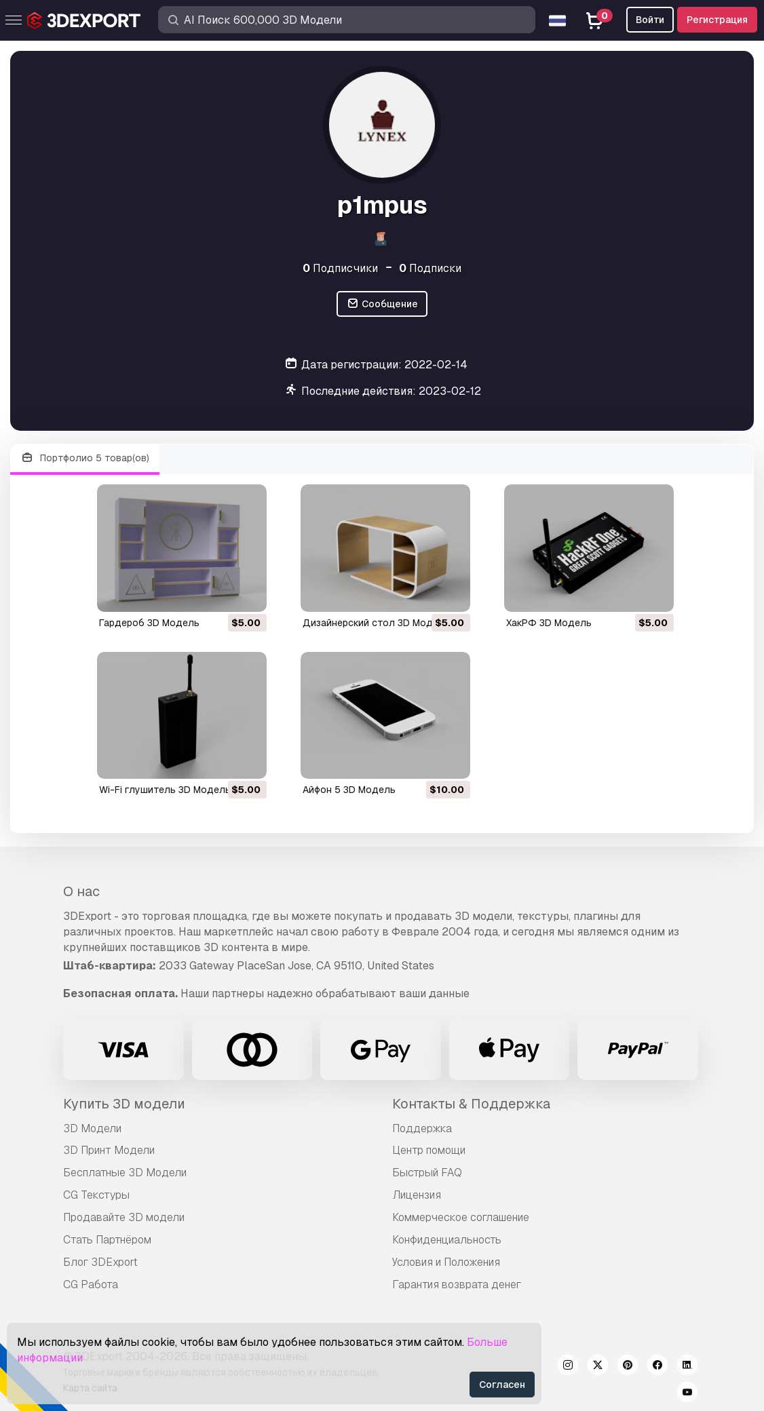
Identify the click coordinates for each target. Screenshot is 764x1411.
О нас (81, 891)
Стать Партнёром (107, 1240)
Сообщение (382, 304)
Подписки (430, 268)
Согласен (502, 1384)
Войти (650, 20)
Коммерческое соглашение (460, 1217)
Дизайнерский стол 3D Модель (376, 623)
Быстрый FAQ (427, 1172)
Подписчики (340, 268)
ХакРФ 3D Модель (549, 623)
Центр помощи (428, 1150)
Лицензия (416, 1195)
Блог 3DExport (100, 1262)
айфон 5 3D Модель (349, 790)
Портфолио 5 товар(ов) (84, 458)
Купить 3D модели (124, 1104)
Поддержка (422, 1128)
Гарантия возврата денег (456, 1284)
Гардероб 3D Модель (149, 623)
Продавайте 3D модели (124, 1217)
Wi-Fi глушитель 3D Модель (165, 790)
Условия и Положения (446, 1262)
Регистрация (717, 20)
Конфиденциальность (446, 1240)
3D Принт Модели (109, 1150)
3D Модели (92, 1128)
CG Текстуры (96, 1195)
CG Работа (90, 1284)
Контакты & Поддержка (471, 1104)
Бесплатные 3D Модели (125, 1172)
